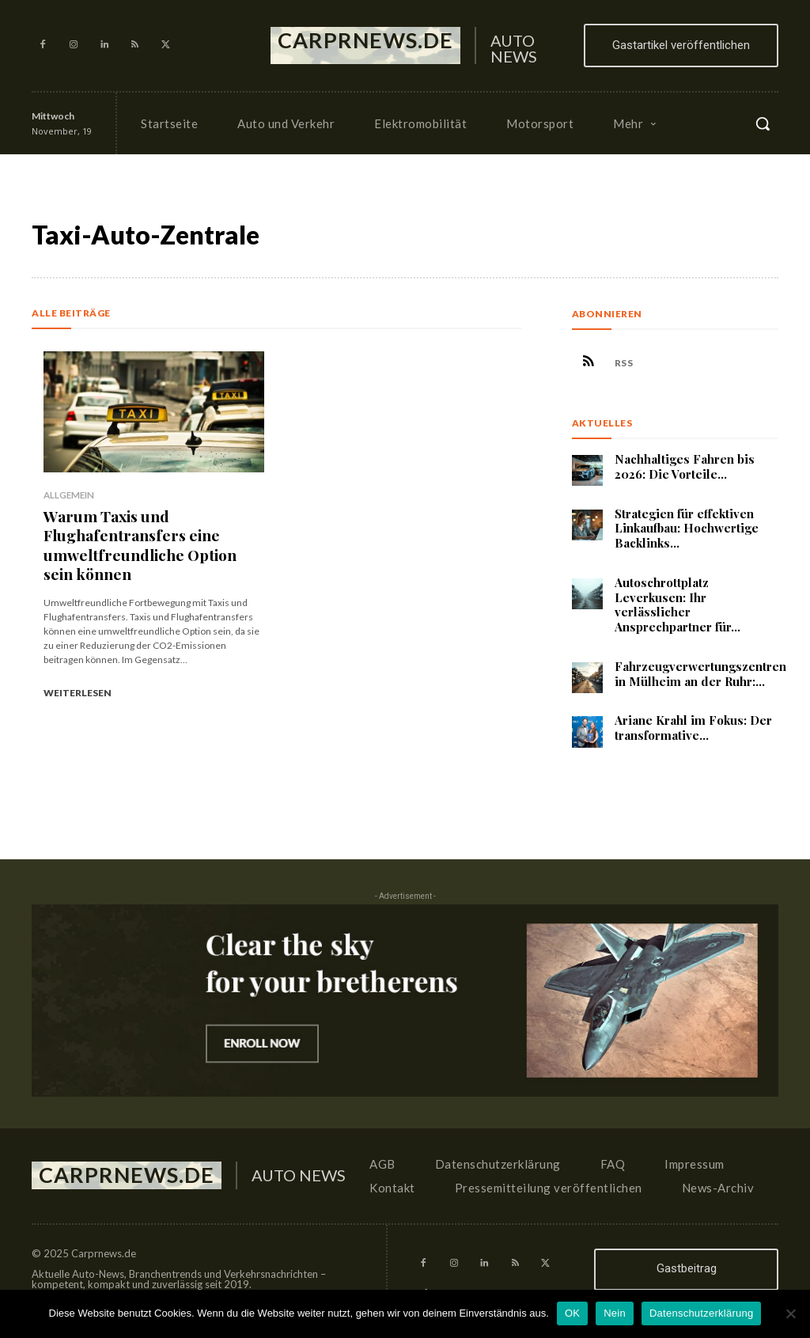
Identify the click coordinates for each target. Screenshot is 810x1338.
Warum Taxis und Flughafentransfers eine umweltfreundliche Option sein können (148, 539)
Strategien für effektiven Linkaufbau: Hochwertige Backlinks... (687, 532)
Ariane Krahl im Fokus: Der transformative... (693, 731)
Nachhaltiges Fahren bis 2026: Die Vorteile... (685, 469)
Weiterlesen (78, 682)
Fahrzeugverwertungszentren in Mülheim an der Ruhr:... (700, 676)
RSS (628, 364)
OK (572, 1313)
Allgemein (68, 495)
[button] (762, 123)
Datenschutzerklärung (701, 1313)
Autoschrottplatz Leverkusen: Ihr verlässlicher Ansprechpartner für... (677, 608)
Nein (615, 1313)
